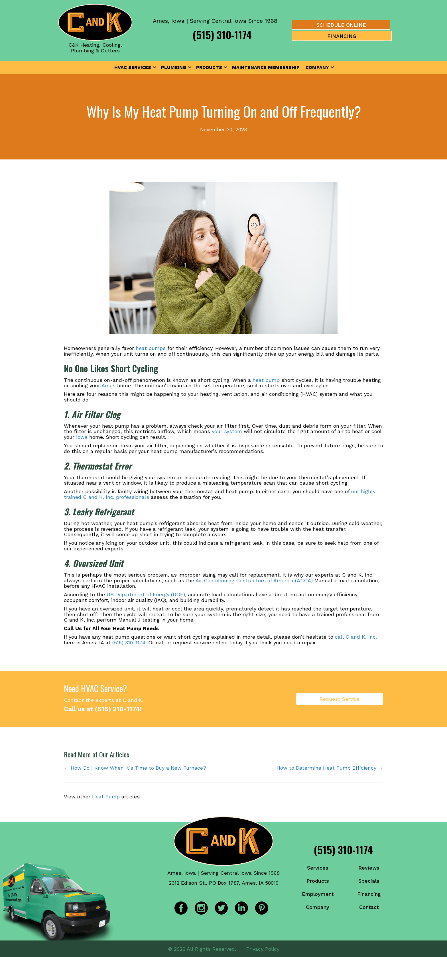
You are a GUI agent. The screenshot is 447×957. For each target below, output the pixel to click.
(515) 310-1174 (222, 34)
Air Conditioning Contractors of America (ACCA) (254, 580)
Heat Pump (106, 797)
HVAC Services (132, 67)
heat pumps (151, 348)
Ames (108, 385)
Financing (369, 894)
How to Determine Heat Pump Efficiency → (330, 768)
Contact (369, 907)
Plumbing (173, 67)
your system (227, 431)
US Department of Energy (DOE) (146, 594)
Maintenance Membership (266, 67)
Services (317, 868)
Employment (318, 894)
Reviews (368, 868)
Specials (368, 881)
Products (209, 67)
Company (317, 67)
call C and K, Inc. (356, 637)
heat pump (266, 380)
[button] (154, 67)
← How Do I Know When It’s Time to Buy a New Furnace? (135, 768)
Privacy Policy (262, 948)
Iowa (82, 437)
